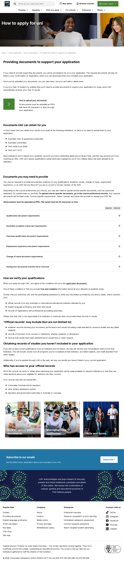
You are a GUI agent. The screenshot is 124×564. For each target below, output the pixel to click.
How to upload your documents (33, 100)
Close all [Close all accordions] (117, 208)
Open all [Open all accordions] (108, 208)
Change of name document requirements (24, 256)
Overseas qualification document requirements (27, 236)
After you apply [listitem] (54, 10)
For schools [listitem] (72, 10)
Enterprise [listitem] (88, 10)
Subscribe (109, 459)
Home (4, 53)
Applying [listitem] (37, 10)
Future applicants (15, 53)
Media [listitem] (101, 10)
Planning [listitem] (23, 10)
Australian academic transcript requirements (26, 226)
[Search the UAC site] (36, 3)
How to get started (31, 53)
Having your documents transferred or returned (27, 267)
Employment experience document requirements (28, 246)
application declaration (76, 283)
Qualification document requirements (23, 216)
